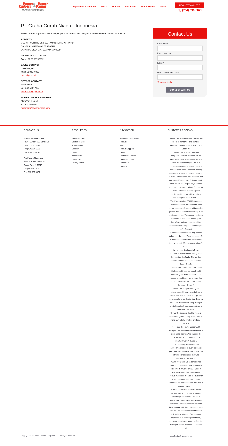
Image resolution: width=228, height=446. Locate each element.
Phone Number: (164, 53)
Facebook (115, 437)
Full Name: (162, 43)
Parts (104, 6)
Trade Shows (77, 145)
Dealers (123, 152)
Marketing (185, 436)
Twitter (100, 437)
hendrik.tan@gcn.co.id (32, 91)
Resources (130, 6)
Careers (123, 166)
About (163, 6)
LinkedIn (130, 437)
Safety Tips (76, 159)
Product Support (127, 149)
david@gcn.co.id (29, 75)
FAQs (74, 152)
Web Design (175, 436)
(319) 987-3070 (33, 168)
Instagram (122, 437)
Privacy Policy (78, 163)
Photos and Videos (128, 156)
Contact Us (124, 163)
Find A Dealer (148, 6)
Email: (160, 63)
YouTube (107, 437)
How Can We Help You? (168, 72)
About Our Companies (129, 138)
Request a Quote (189, 5)
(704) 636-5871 (190, 10)
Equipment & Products (84, 6)
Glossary (75, 149)
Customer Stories (79, 142)
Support (116, 6)
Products (123, 142)
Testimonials (77, 156)
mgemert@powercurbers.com (35, 108)
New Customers (78, 138)
